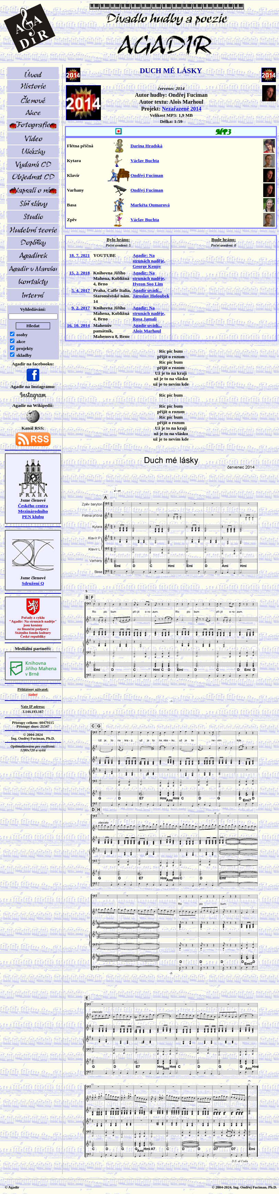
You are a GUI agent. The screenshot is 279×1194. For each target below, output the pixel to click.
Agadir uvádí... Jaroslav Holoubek (151, 293)
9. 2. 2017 (80, 307)
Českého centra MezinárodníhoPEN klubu (33, 511)
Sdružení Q (33, 583)
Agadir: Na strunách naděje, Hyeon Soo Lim (149, 278)
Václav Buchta (144, 160)
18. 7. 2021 (79, 255)
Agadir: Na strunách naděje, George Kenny (149, 261)
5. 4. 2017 (80, 290)
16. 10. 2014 (78, 325)
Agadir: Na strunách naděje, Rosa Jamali (149, 313)
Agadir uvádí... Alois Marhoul (147, 328)
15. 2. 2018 (79, 272)
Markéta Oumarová (150, 204)
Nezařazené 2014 (181, 109)
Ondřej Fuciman (146, 175)
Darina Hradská (146, 145)
